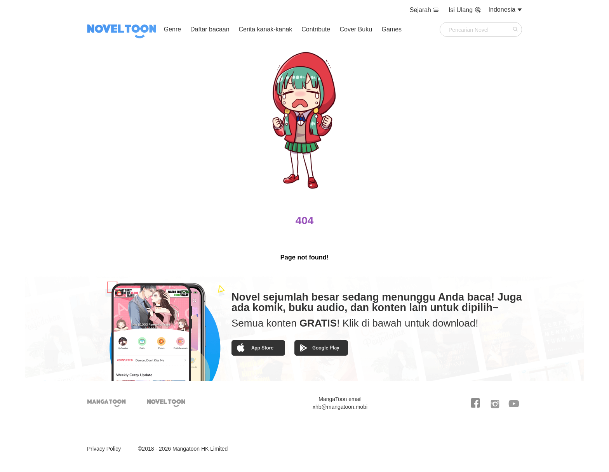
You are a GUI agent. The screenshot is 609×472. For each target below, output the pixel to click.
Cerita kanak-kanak (265, 29)
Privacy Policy (104, 449)
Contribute (316, 29)
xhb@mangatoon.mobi (340, 403)
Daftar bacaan (210, 29)
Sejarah (425, 10)
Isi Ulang (465, 10)
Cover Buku (356, 29)
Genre (172, 29)
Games (392, 29)
